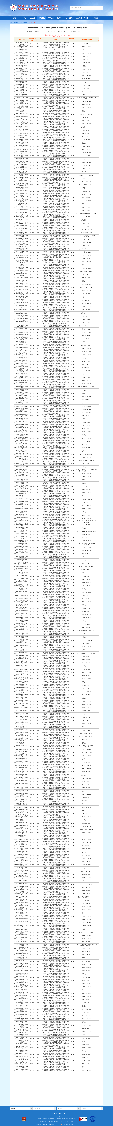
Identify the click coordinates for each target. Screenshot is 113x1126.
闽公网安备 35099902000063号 (69, 1124)
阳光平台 (87, 18)
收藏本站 (66, 1113)
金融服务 (79, 18)
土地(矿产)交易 (70, 18)
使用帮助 (60, 1113)
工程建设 (42, 18)
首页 (14, 18)
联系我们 (47, 1113)
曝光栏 (96, 18)
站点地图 (53, 1113)
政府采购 (60, 18)
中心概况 (23, 18)
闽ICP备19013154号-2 (54, 1124)
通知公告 (33, 18)
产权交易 (51, 18)
